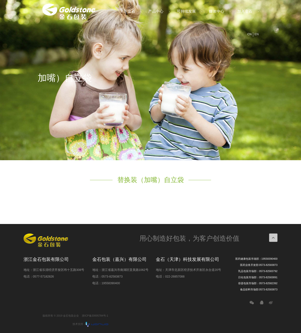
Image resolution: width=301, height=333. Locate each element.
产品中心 (155, 11)
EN (257, 34)
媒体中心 (216, 11)
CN (249, 34)
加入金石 (244, 11)
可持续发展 (186, 11)
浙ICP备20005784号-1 (95, 315)
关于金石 (127, 11)
